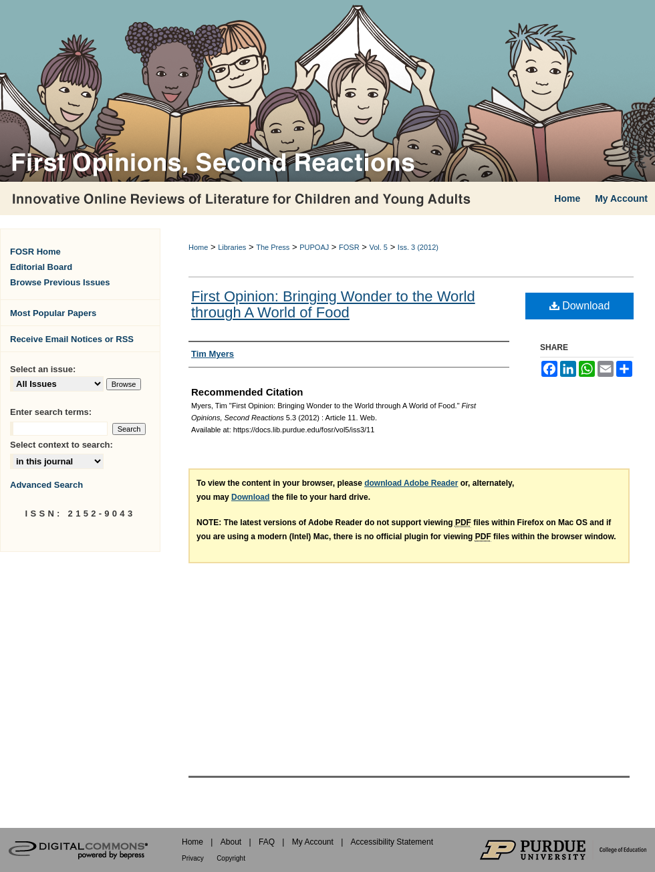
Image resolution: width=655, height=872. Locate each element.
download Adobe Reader (411, 483)
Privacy (193, 858)
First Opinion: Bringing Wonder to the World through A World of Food (333, 304)
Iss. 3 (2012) (418, 247)
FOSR (349, 247)
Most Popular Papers (53, 313)
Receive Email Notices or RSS (72, 339)
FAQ (267, 842)
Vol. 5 (378, 247)
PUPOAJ (314, 247)
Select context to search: (61, 445)
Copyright (231, 858)
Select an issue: (43, 369)
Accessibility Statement (392, 842)
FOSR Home (35, 252)
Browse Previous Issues (60, 282)
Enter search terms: (51, 412)
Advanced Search (46, 485)
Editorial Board (41, 267)
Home (198, 247)
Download (579, 305)
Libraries (232, 247)
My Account (313, 842)
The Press (272, 247)
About (231, 842)
